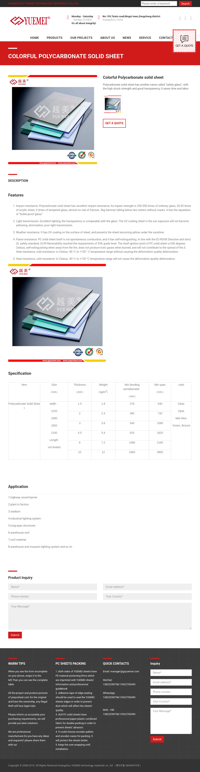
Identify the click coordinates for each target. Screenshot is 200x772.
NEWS (127, 38)
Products (54, 38)
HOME (34, 38)
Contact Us (168, 38)
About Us (107, 38)
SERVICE (145, 38)
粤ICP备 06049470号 (128, 765)
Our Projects (81, 38)
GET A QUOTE (114, 123)
